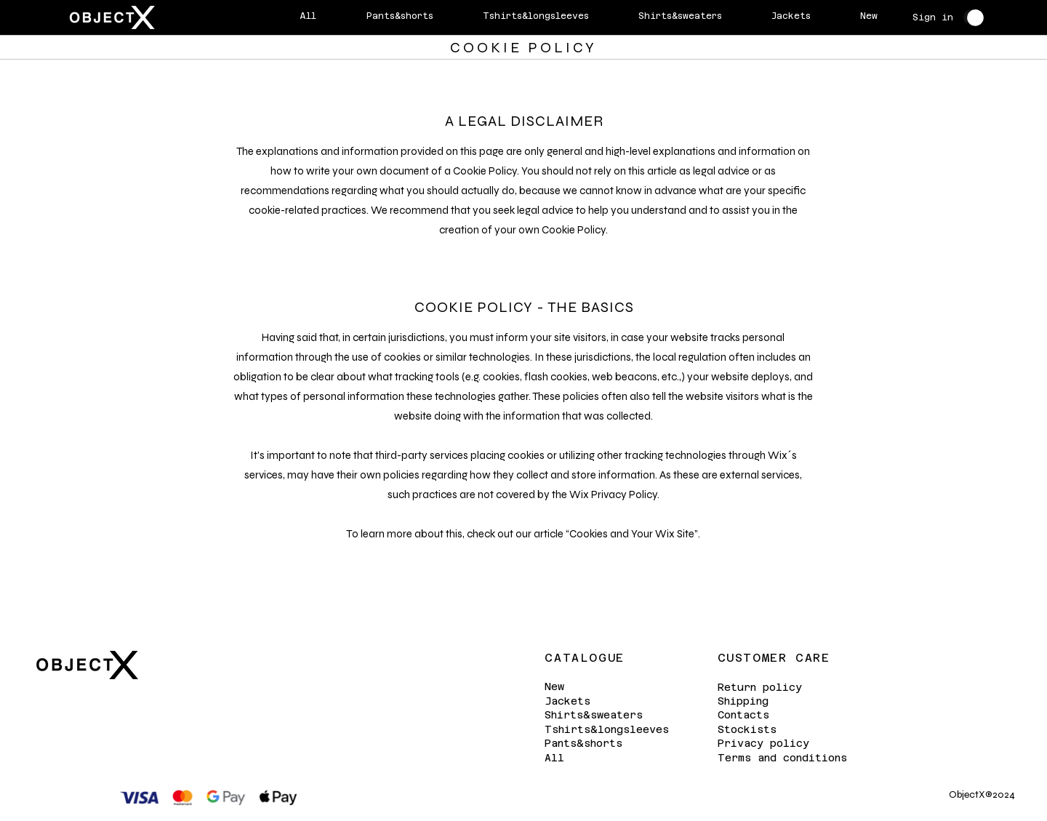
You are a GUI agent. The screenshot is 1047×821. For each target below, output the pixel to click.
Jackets (567, 701)
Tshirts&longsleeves (607, 729)
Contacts (743, 715)
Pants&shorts (583, 744)
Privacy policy (763, 743)
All (554, 758)
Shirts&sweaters (594, 715)
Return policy (760, 687)
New (554, 686)
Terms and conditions (782, 758)
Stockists (747, 729)
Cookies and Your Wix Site (631, 533)
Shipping (743, 701)
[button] (975, 17)
